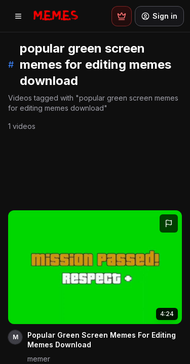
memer (38, 358)
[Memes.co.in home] (55, 16)
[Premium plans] (121, 16)
